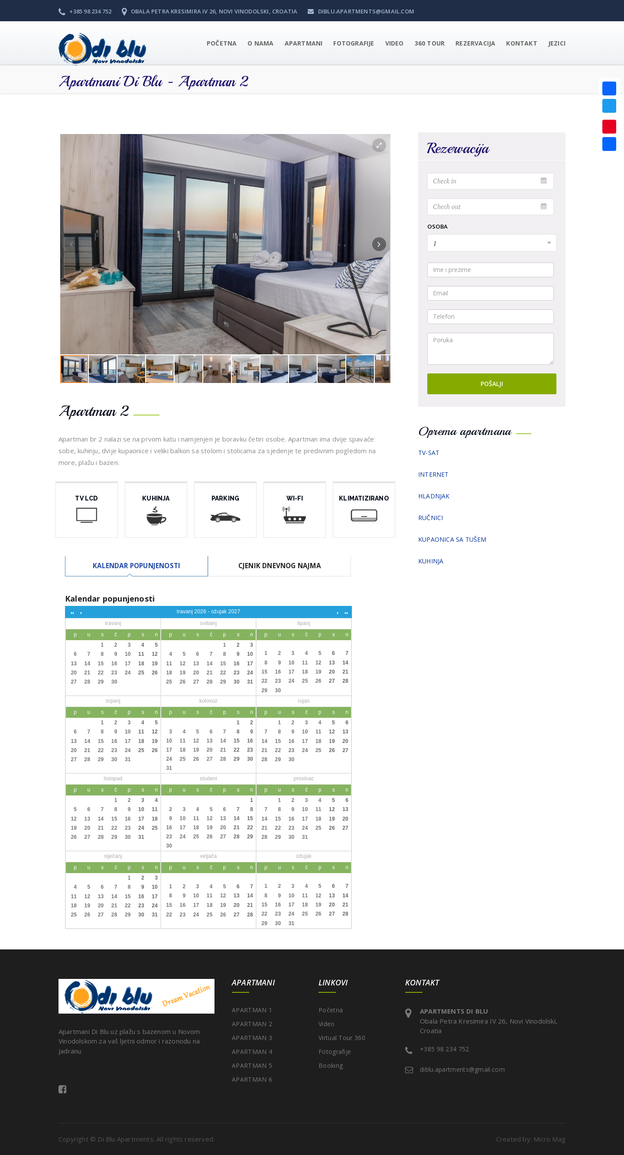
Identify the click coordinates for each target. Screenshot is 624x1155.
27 (74, 682)
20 (74, 673)
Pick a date (544, 180)
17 (128, 664)
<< (71, 612)
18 (141, 664)
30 (114, 682)
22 (101, 673)
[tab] (136, 566)
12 (155, 654)
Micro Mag (549, 1139)
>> (345, 612)
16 (114, 664)
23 (114, 673)
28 (87, 682)
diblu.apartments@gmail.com (361, 11)
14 (87, 664)
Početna (222, 43)
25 (141, 673)
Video (326, 1024)
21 (87, 673)
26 (155, 673)
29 (101, 682)
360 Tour (430, 43)
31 (250, 682)
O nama (260, 43)
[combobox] (492, 243)
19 (155, 664)
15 (101, 664)
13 (74, 664)
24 (128, 673)
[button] (298, 43)
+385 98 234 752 (84, 11)
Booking (330, 1065)
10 (128, 654)
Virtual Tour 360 (341, 1038)
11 (141, 654)
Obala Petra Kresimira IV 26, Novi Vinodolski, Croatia (209, 11)
